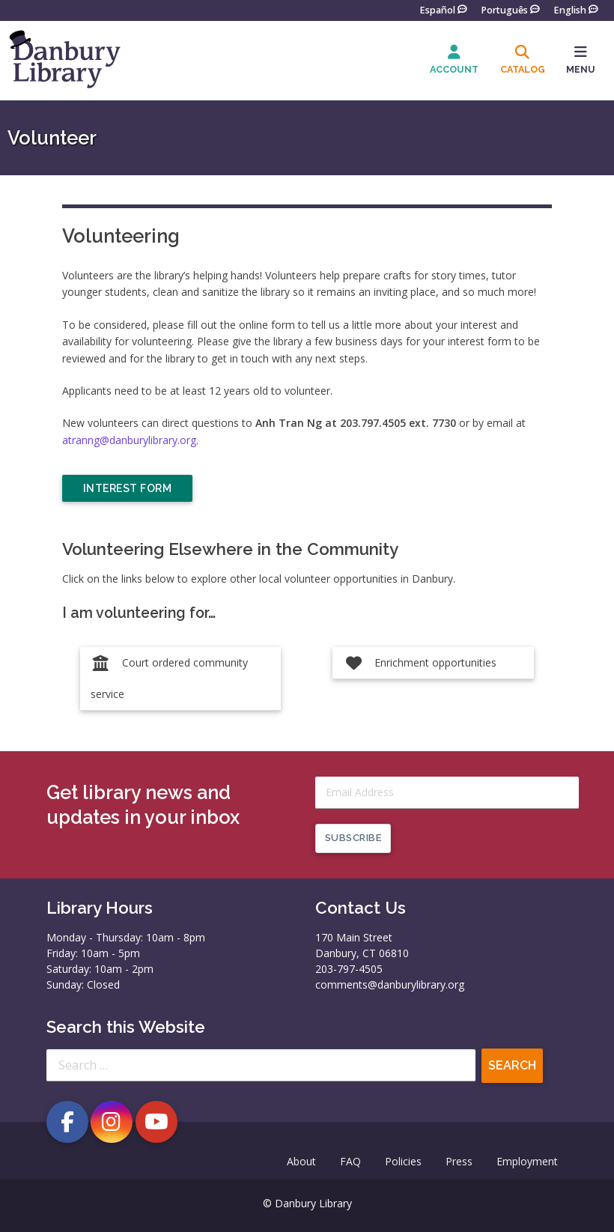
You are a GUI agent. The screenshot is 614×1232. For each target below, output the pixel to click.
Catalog (522, 69)
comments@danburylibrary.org (389, 984)
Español (437, 9)
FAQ (350, 1161)
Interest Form (127, 488)
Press (459, 1161)
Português (504, 9)
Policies (403, 1161)
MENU (580, 69)
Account (454, 69)
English (569, 9)
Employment (527, 1161)
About (301, 1161)
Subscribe (353, 837)
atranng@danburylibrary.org (129, 440)
